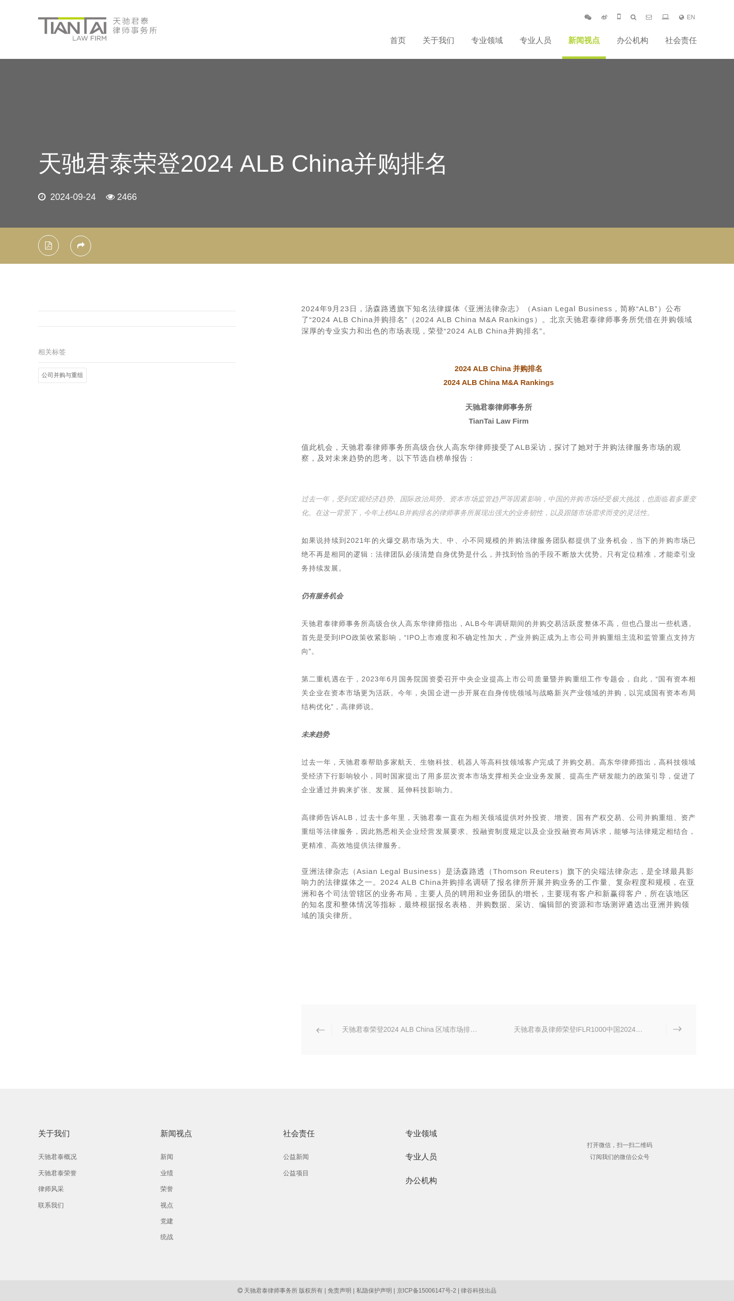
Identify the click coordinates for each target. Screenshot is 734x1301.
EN (687, 17)
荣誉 (166, 1189)
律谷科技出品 (478, 1290)
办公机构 (632, 40)
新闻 (166, 1156)
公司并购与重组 (62, 375)
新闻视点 (584, 40)
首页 (398, 40)
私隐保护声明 (374, 1290)
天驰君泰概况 (57, 1156)
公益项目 (296, 1173)
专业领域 (487, 40)
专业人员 (535, 40)
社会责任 (681, 40)
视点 (166, 1205)
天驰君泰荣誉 (57, 1173)
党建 (166, 1221)
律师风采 (51, 1189)
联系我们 (51, 1205)
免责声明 (339, 1290)
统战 (166, 1237)
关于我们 (438, 40)
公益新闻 (296, 1156)
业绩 (166, 1173)
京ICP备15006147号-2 (426, 1290)
